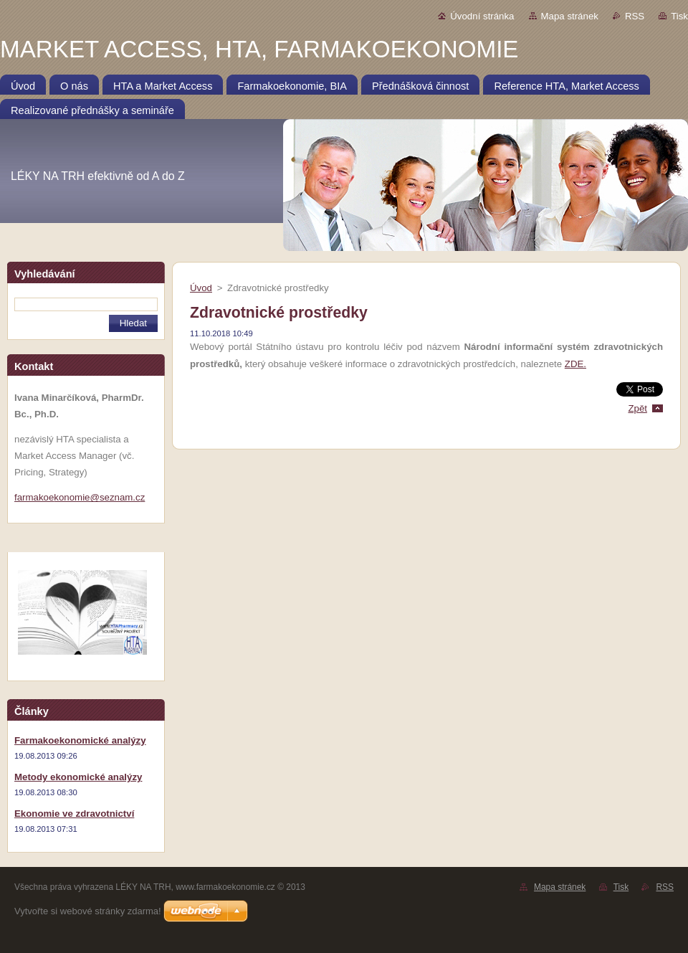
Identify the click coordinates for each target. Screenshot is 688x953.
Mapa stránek (569, 16)
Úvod (201, 288)
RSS (634, 16)
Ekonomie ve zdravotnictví (74, 813)
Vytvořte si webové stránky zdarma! (87, 911)
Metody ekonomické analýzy (78, 777)
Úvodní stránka (482, 16)
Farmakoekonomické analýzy (80, 740)
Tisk (679, 16)
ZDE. (575, 364)
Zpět (637, 408)
